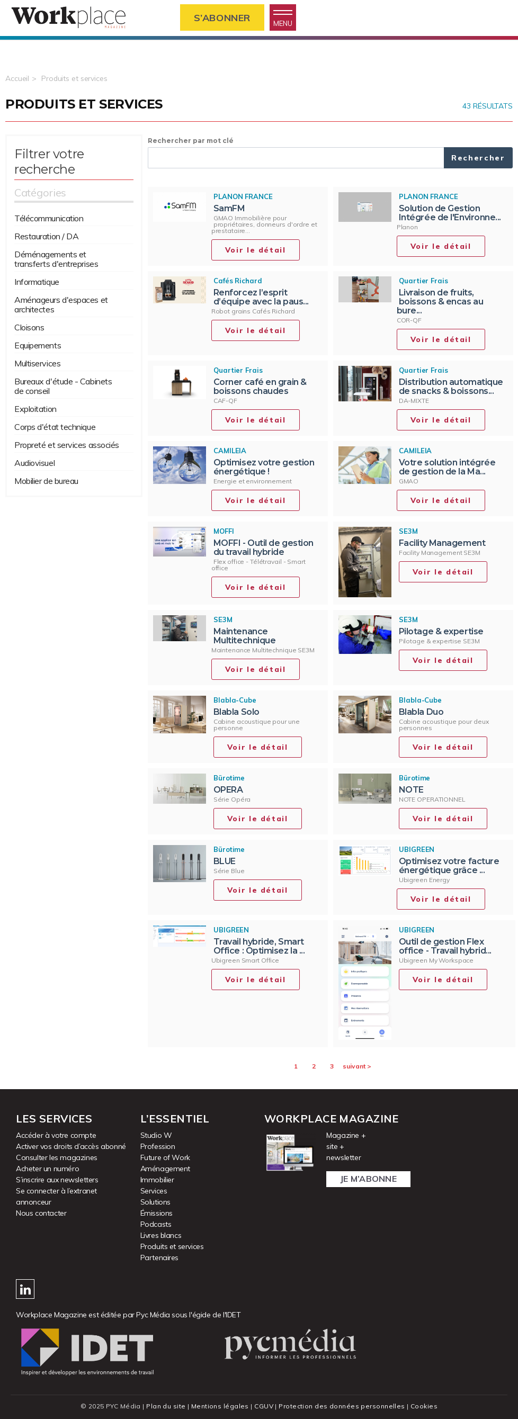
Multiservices (37, 363)
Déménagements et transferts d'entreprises (56, 258)
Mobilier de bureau (46, 481)
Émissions (156, 1213)
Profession (157, 1146)
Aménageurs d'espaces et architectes (61, 304)
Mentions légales (220, 1406)
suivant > (357, 1066)
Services (153, 1191)
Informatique (36, 281)
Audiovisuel (34, 463)
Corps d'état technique (54, 427)
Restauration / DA (46, 236)
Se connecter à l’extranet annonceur (56, 1196)
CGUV (263, 1406)
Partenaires (159, 1257)
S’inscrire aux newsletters (57, 1179)
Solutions (155, 1202)
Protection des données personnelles (342, 1406)
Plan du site (165, 1406)
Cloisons (29, 327)
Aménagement (165, 1168)
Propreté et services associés (66, 445)
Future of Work (165, 1157)
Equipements (37, 345)
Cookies (423, 1406)
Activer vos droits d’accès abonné (71, 1146)
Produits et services (74, 78)
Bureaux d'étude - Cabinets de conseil (63, 386)
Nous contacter (41, 1213)
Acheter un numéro (47, 1168)
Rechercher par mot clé (191, 141)
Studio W (156, 1135)
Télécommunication (48, 218)
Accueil (17, 78)
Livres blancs (161, 1235)
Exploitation (35, 409)
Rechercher (478, 158)
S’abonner (222, 18)
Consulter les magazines (56, 1157)
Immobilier (157, 1179)
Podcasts (156, 1224)
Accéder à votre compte (56, 1135)
